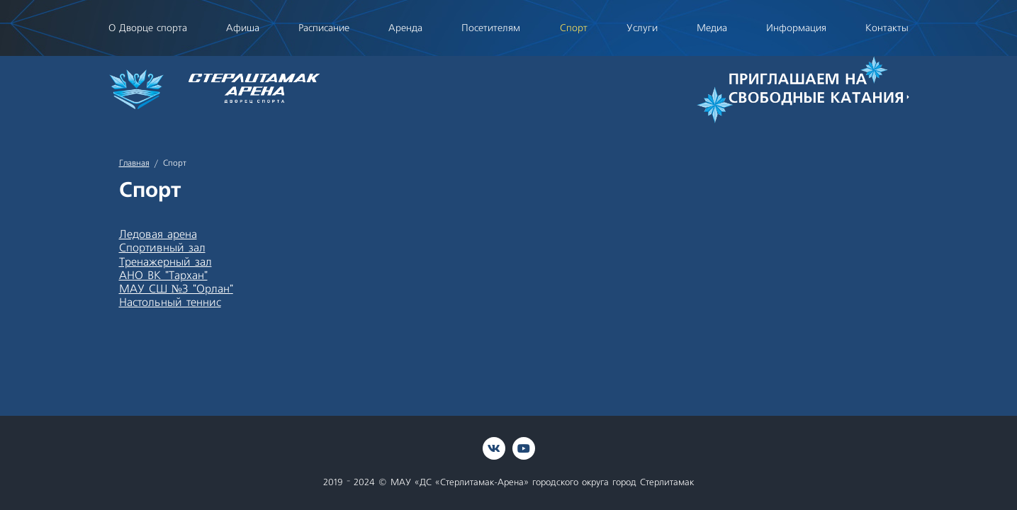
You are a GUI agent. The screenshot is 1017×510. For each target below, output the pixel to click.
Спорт (574, 28)
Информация (796, 28)
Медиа (712, 28)
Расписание (323, 28)
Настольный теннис (170, 302)
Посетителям (490, 28)
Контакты (887, 28)
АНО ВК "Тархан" (163, 275)
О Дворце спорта (147, 28)
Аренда (405, 28)
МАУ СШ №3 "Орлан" (176, 289)
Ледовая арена (158, 234)
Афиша (242, 28)
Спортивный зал (162, 248)
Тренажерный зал (165, 262)
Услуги (642, 28)
